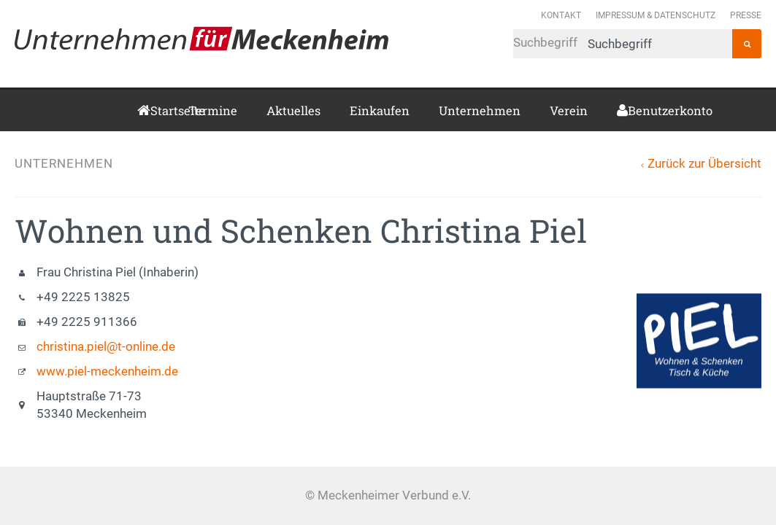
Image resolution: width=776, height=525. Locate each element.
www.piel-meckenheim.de (107, 371)
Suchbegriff (622, 43)
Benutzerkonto (633, 110)
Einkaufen (380, 110)
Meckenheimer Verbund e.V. (201, 38)
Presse (745, 14)
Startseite (154, 110)
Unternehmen (479, 110)
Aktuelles (293, 110)
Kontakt (561, 14)
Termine (212, 110)
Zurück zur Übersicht (704, 164)
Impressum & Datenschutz (655, 14)
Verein (569, 110)
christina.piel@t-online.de (106, 347)
